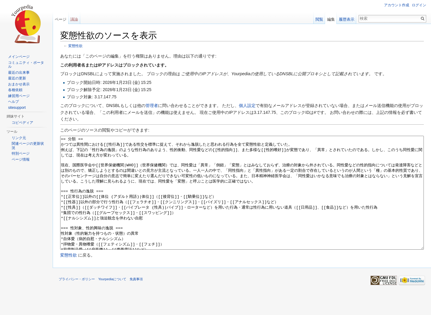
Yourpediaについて (112, 301)
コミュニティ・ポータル (26, 65)
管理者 (151, 105)
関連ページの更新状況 (28, 145)
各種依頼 (15, 90)
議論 (74, 19)
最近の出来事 (19, 72)
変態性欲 (75, 46)
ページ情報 (21, 159)
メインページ (19, 57)
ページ (60, 19)
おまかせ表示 (19, 84)
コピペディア (22, 122)
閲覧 (319, 19)
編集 (331, 19)
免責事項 (136, 301)
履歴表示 (346, 19)
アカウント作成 (396, 5)
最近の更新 (17, 78)
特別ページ (21, 153)
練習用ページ (19, 96)
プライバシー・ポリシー (77, 301)
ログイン (419, 5)
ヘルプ (13, 102)
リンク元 (19, 138)
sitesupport (17, 107)
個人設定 (247, 105)
